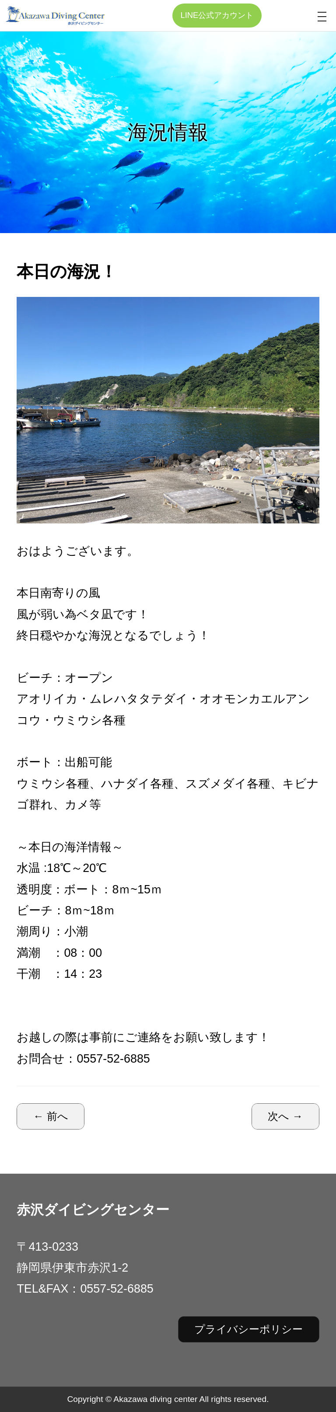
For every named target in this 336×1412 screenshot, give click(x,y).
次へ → (285, 1116)
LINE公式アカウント (216, 15)
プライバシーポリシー (248, 1329)
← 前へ (50, 1116)
